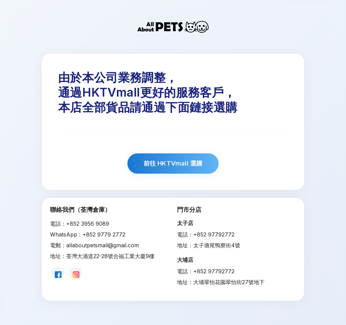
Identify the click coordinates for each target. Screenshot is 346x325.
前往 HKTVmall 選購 (173, 163)
